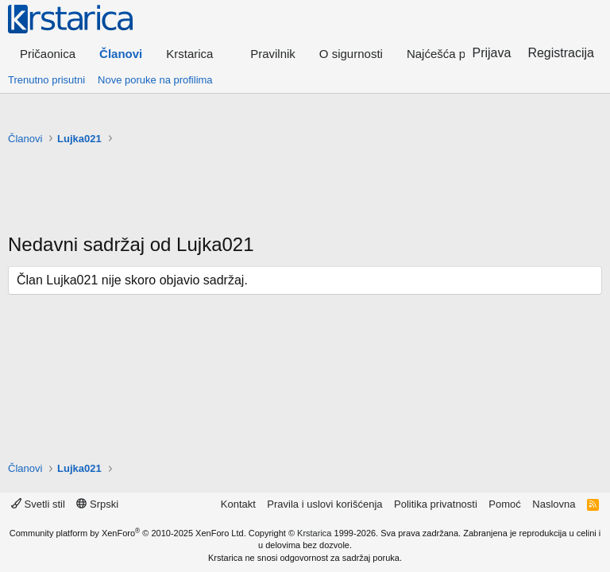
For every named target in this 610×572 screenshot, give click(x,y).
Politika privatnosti (435, 504)
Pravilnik (272, 53)
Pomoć (504, 504)
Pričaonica (47, 53)
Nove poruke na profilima (155, 80)
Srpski (97, 504)
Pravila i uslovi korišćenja (324, 504)
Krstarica (314, 533)
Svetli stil (38, 504)
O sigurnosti (351, 53)
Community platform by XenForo (128, 533)
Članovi (120, 53)
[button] (196, 53)
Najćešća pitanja (450, 53)
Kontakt (238, 504)
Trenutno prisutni (46, 80)
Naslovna (553, 504)
